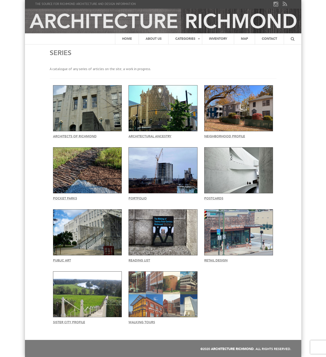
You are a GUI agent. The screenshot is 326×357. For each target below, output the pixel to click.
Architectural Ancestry (150, 136)
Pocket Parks (65, 198)
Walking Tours (142, 322)
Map (244, 39)
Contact (269, 39)
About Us (154, 39)
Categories (185, 39)
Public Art (62, 260)
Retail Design (216, 260)
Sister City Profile (69, 322)
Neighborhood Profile (224, 136)
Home (127, 39)
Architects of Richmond (75, 136)
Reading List (139, 260)
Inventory (218, 39)
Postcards (213, 198)
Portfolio (138, 198)
